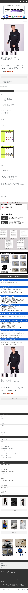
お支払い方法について (4, 485)
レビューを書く (3, 196)
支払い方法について (6, 584)
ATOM (23, 585)
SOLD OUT (14, 77)
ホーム (2, 57)
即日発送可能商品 (14, 444)
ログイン (2, 579)
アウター (14, 418)
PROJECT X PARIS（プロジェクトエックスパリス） (11, 59)
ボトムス (14, 423)
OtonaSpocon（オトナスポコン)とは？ (7, 471)
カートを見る (16, 579)
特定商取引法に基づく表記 (23, 584)
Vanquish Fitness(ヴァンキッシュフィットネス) (14, 453)
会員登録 (2, 492)
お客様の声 (2, 478)
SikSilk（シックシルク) (14, 455)
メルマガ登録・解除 (4, 489)
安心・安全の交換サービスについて (7, 480)
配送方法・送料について (5, 487)
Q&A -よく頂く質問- (4, 469)
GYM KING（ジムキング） (14, 446)
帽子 (14, 430)
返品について (17, 584)
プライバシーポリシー (6, 585)
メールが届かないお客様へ (5, 473)
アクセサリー (14, 432)
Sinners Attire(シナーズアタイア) (14, 457)
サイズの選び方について (5, 476)
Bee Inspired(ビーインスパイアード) (14, 448)
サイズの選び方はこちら (5, 82)
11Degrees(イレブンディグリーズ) (14, 451)
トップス (14, 421)
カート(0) (20, 1)
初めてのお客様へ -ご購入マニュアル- (7, 466)
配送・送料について (12, 584)
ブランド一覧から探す (8, 58)
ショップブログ (18, 585)
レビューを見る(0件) (3, 86)
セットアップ (7, 57)
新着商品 (14, 441)
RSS (21, 585)
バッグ (14, 435)
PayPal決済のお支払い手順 (5, 464)
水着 (14, 428)
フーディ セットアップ (14, 57)
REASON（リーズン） (14, 460)
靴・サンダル (14, 425)
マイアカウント (3, 491)
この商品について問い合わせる (6, 81)
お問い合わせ (2, 581)
